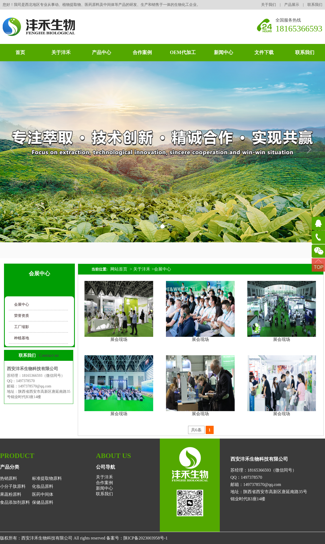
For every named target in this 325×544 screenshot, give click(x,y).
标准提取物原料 (47, 478)
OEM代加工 (183, 52)
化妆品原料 (42, 486)
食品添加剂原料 (15, 502)
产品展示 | (295, 5)
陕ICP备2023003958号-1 (145, 538)
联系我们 (314, 5)
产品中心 (101, 52)
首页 (20, 52)
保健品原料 (42, 502)
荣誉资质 (21, 316)
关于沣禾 (61, 52)
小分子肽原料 (13, 486)
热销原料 (8, 478)
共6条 (196, 430)
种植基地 (21, 338)
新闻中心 (223, 52)
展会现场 (118, 339)
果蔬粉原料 (10, 494)
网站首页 (118, 269)
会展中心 (21, 304)
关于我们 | (272, 5)
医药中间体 (42, 494)
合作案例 (142, 52)
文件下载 (264, 52)
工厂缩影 (21, 327)
